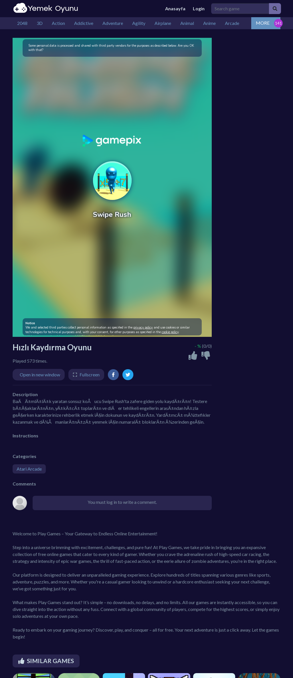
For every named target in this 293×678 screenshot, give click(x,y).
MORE (263, 22)
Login (199, 8)
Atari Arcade (29, 468)
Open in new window (40, 374)
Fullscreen (90, 374)
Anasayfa (175, 8)
